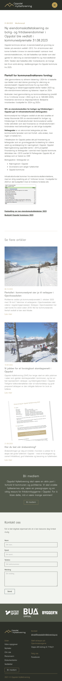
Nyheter (8, 648)
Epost (7, 550)
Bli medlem (31, 502)
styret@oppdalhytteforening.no (44, 635)
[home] (18, 5)
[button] (54, 5)
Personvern (9, 656)
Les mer (8, 318)
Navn (7, 540)
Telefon (7, 560)
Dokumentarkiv (11, 660)
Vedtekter (9, 664)
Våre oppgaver (11, 644)
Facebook (35, 657)
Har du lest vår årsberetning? (20, 450)
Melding (8, 570)
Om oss (8, 652)
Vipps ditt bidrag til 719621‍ (42, 647)
